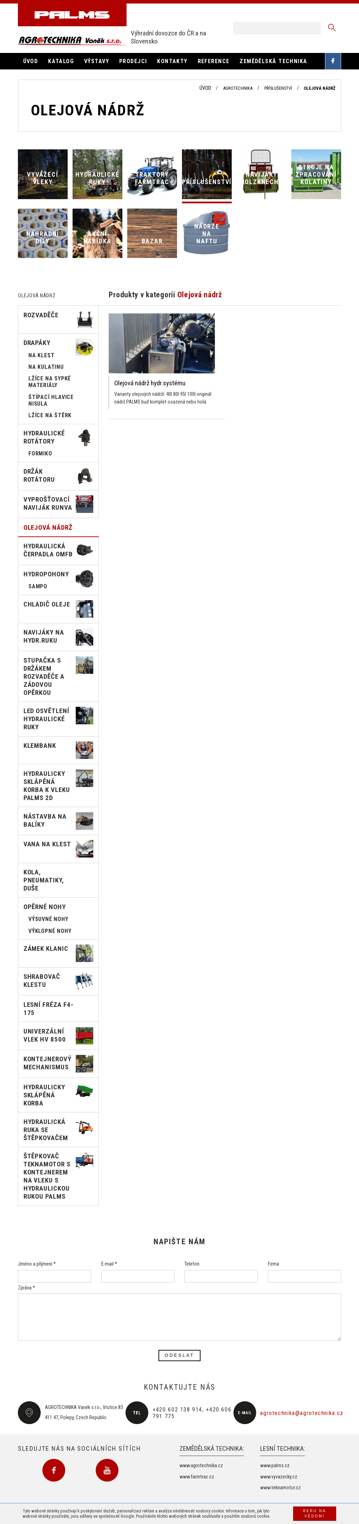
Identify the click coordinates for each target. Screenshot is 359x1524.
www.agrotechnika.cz (201, 1466)
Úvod (205, 88)
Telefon (191, 1264)
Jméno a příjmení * (37, 1264)
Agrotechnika (237, 88)
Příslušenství (278, 88)
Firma (273, 1264)
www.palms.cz (275, 1466)
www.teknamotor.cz (280, 1488)
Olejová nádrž (320, 88)
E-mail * (109, 1264)
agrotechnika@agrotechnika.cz (301, 1413)
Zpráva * (26, 1288)
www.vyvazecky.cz (278, 1477)
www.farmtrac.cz (197, 1477)
